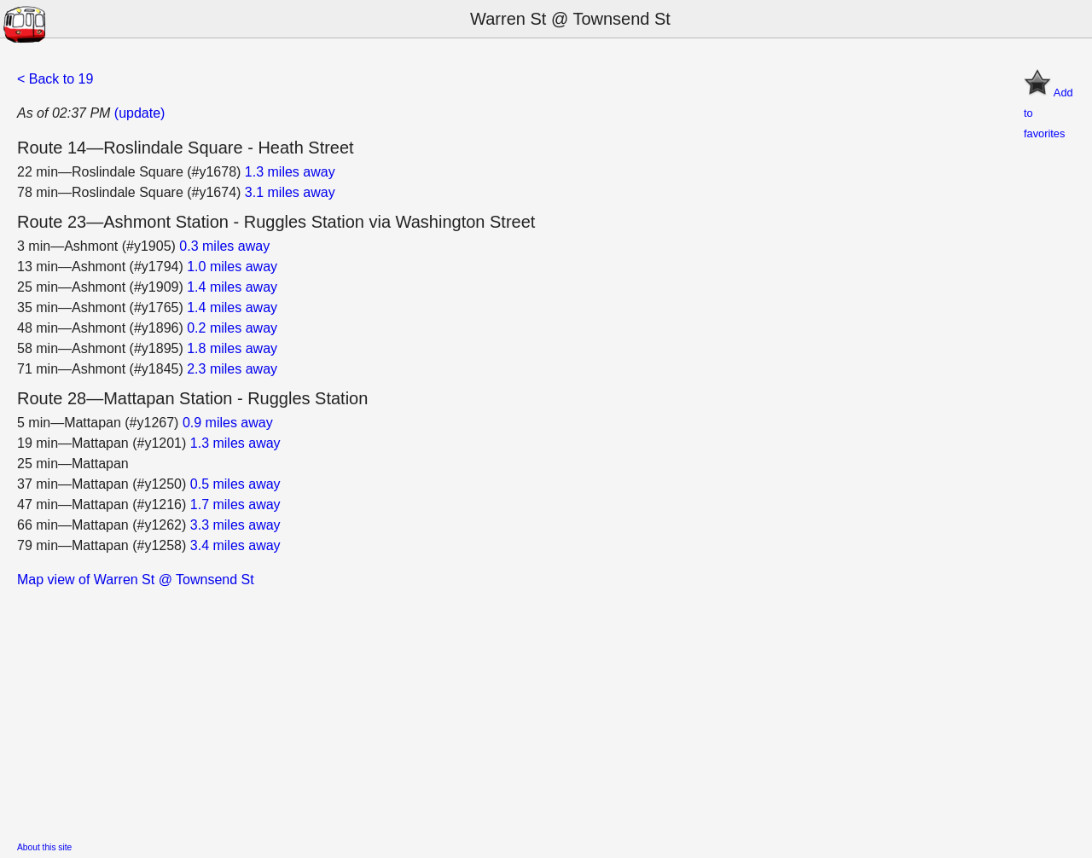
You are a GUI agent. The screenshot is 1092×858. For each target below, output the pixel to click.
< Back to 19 (55, 79)
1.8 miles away (232, 348)
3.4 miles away (235, 545)
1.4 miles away (232, 287)
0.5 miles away (235, 484)
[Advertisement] (529, 709)
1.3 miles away (290, 172)
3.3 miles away (235, 525)
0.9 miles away (228, 422)
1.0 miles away (232, 266)
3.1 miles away (290, 192)
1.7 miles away (235, 504)
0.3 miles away (224, 246)
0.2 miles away (232, 328)
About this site (44, 847)
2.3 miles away (232, 369)
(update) (140, 113)
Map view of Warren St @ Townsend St (135, 579)
